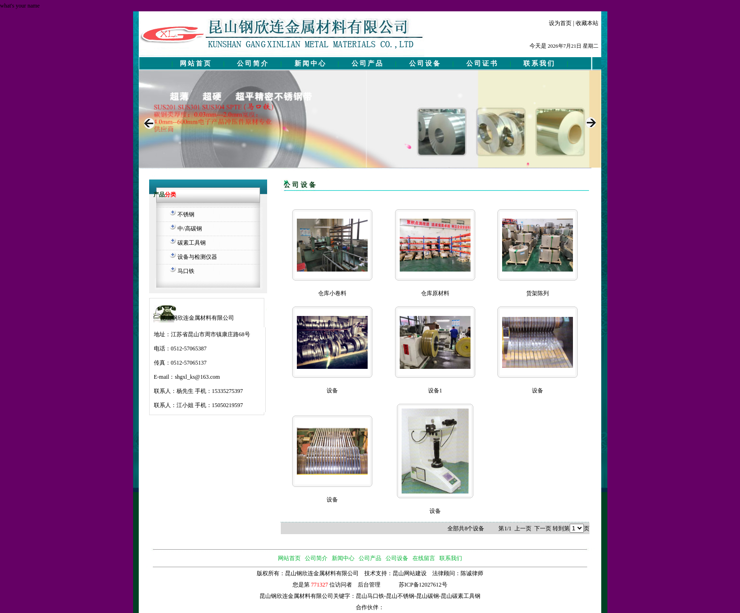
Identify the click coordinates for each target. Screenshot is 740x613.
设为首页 (560, 23)
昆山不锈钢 (400, 596)
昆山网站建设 (410, 573)
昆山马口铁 (370, 596)
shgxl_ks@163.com (197, 377)
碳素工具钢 (191, 242)
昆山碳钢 (427, 596)
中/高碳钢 (189, 228)
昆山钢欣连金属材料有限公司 (296, 596)
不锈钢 (185, 214)
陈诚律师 (472, 573)
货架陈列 (537, 293)
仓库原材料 (435, 293)
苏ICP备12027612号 (423, 584)
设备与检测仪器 (197, 257)
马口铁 (185, 271)
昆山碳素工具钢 (460, 596)
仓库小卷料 (332, 293)
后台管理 (369, 584)
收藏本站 (587, 23)
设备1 (435, 390)
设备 (332, 390)
